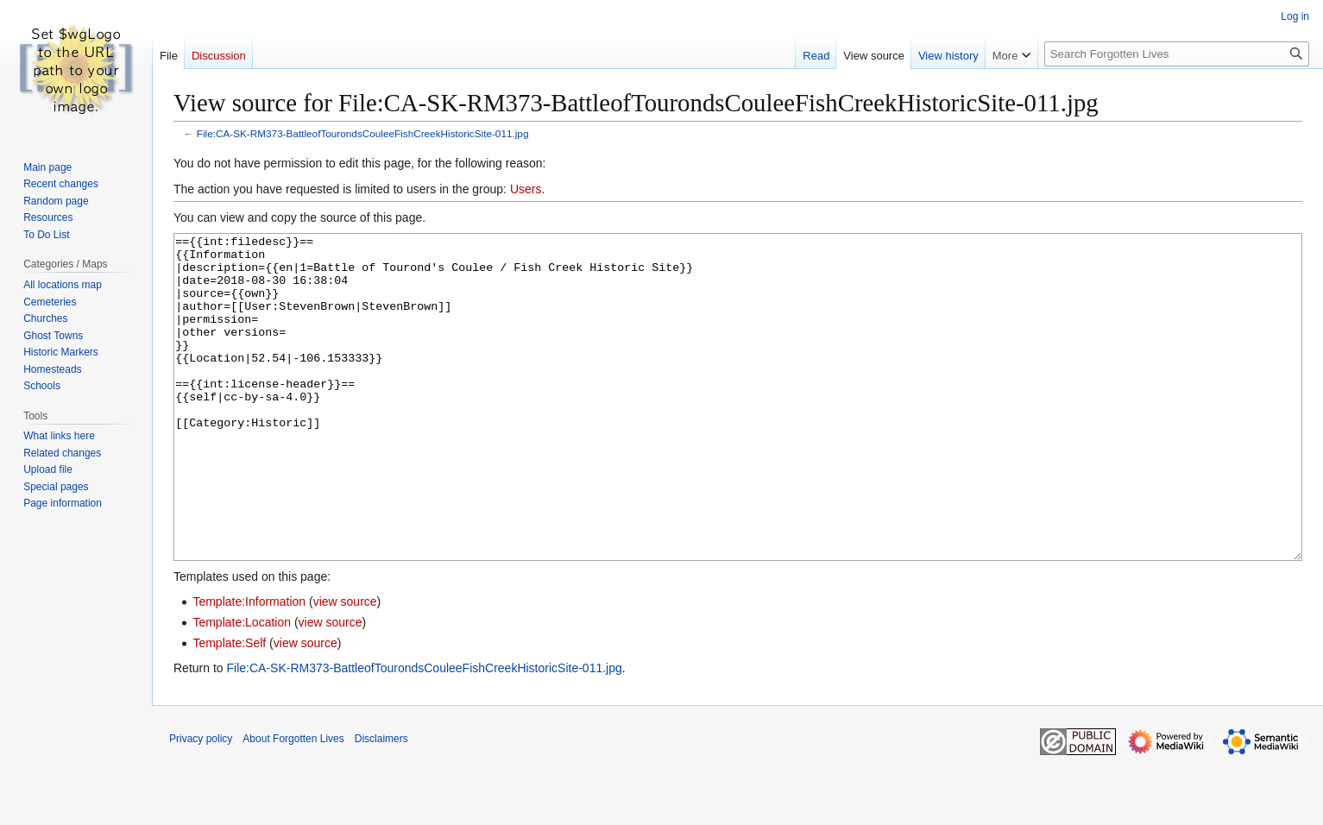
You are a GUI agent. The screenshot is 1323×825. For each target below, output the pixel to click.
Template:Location (241, 687)
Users (526, 189)
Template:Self (229, 708)
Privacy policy (200, 803)
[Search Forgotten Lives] (1176, 53)
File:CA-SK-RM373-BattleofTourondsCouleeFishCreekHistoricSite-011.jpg (363, 133)
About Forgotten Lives (293, 803)
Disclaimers (381, 803)
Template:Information (249, 666)
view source (345, 666)
